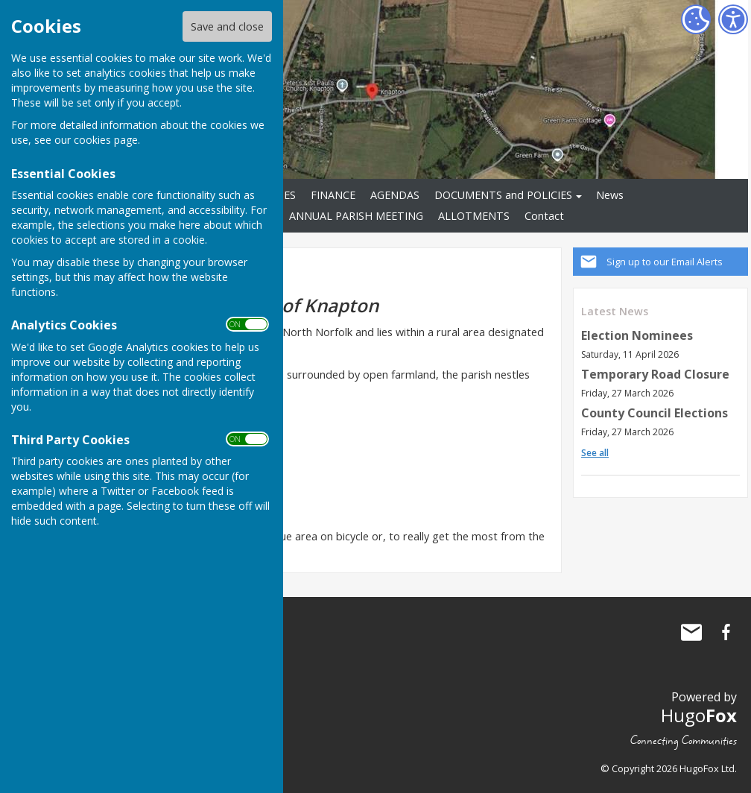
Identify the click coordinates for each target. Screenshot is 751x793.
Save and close (227, 26)
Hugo (699, 715)
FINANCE (333, 195)
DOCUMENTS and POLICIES (503, 195)
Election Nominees (637, 335)
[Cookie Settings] (696, 19)
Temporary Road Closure (655, 374)
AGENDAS (394, 195)
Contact (544, 216)
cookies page (106, 140)
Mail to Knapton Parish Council (691, 632)
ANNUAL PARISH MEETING (356, 216)
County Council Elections (654, 413)
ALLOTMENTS (474, 216)
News (610, 195)
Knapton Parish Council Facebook (725, 632)
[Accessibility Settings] (733, 19)
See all (595, 452)
